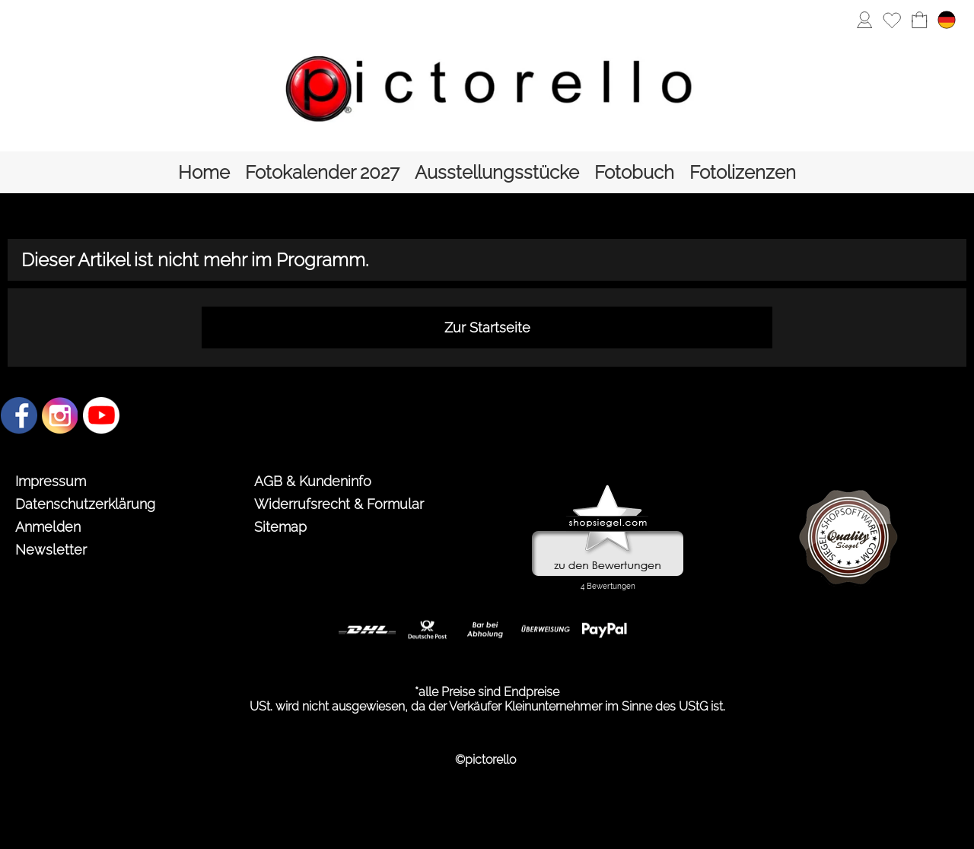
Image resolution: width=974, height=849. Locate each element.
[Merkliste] (892, 20)
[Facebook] (19, 415)
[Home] (203, 172)
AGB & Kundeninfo (312, 481)
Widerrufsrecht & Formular (339, 504)
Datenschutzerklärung (85, 504)
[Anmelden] (864, 20)
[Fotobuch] (634, 172)
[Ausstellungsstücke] (497, 172)
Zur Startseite (487, 327)
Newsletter (51, 550)
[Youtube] (101, 415)
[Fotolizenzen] (743, 172)
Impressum (50, 481)
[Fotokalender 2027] (322, 172)
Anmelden (48, 527)
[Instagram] (60, 415)
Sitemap (280, 527)
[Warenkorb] (919, 20)
